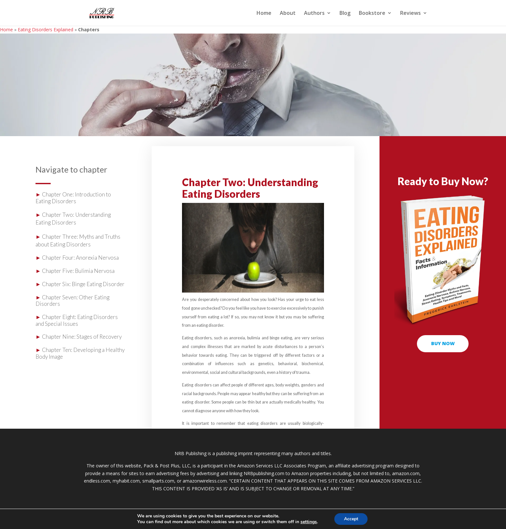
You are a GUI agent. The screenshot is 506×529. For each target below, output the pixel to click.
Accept (351, 519)
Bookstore (372, 13)
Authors (314, 13)
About (288, 13)
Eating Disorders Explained (45, 29)
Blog (344, 13)
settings (308, 522)
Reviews (410, 13)
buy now (443, 344)
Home (264, 13)
